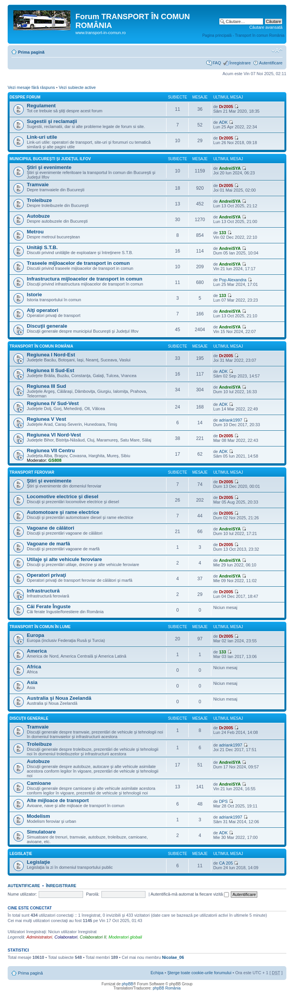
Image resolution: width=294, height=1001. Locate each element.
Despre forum (25, 97)
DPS (223, 801)
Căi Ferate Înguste (48, 606)
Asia (32, 682)
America (37, 651)
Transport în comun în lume (40, 627)
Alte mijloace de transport (58, 800)
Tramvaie (38, 184)
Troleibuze (39, 200)
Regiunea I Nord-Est (51, 355)
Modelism (38, 816)
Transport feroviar (32, 472)
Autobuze (38, 216)
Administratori (39, 937)
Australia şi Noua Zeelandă (59, 698)
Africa (34, 667)
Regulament (41, 105)
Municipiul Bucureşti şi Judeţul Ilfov (50, 159)
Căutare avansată (266, 27)
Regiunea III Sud (46, 386)
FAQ (216, 63)
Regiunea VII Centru (51, 450)
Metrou (35, 232)
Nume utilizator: (22, 894)
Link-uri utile (42, 137)
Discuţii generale (47, 326)
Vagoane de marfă (48, 543)
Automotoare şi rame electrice (63, 512)
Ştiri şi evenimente (49, 167)
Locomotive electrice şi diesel (62, 496)
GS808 (54, 460)
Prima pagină (31, 52)
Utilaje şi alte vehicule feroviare (64, 559)
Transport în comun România (41, 346)
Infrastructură (43, 591)
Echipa (156, 972)
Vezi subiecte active (77, 87)
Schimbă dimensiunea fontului (277, 50)
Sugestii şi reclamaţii (52, 121)
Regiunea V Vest (46, 419)
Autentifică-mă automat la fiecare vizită (189, 894)
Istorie (34, 294)
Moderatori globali (125, 937)
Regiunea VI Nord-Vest (54, 435)
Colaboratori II (93, 937)
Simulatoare (41, 832)
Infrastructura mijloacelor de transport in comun (84, 279)
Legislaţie (21, 854)
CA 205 (226, 863)
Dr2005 (226, 106)
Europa (35, 635)
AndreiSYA (229, 168)
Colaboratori (65, 937)
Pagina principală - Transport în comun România (243, 35)
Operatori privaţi (46, 575)
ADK (223, 122)
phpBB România (167, 988)
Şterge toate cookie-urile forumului (199, 972)
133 (222, 232)
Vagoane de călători (50, 528)
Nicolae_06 (173, 957)
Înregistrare (240, 63)
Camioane (39, 783)
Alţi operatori (42, 310)
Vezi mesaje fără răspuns (31, 87)
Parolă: (93, 894)
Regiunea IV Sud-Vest (53, 403)
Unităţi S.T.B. (42, 247)
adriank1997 (230, 420)
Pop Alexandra (233, 279)
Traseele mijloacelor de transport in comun (78, 263)
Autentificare (271, 63)
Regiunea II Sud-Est (50, 370)
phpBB (127, 984)
